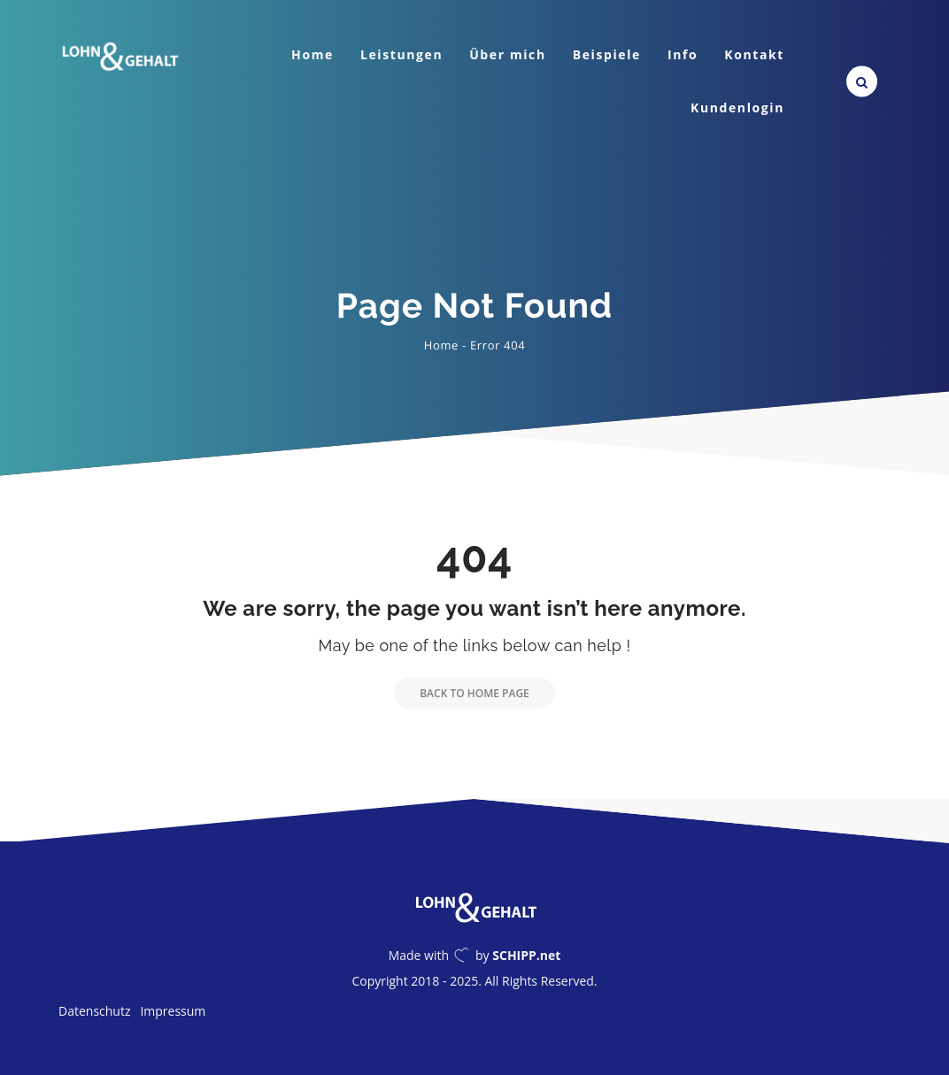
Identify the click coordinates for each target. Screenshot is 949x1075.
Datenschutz (94, 1010)
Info (682, 54)
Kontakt (754, 54)
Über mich (507, 54)
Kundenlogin (737, 107)
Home (312, 54)
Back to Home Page (461, 693)
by (517, 955)
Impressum (172, 1010)
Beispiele (607, 54)
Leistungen (401, 54)
